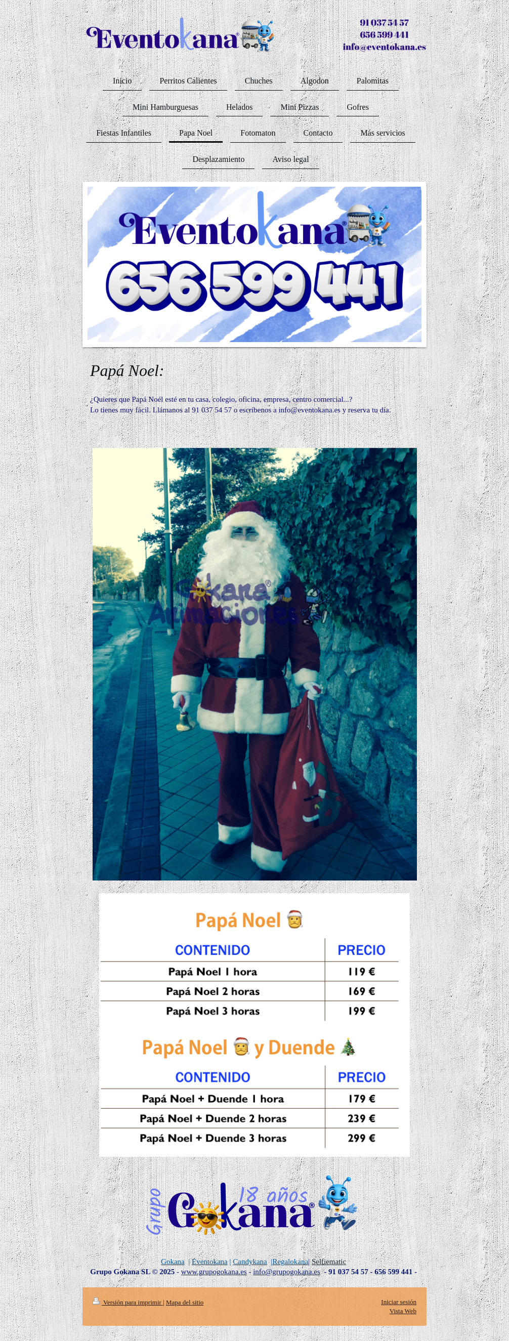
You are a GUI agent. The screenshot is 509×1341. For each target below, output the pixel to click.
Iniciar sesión (398, 1302)
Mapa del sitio (184, 1302)
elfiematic (331, 1262)
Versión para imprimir (128, 1302)
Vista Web (403, 1311)
